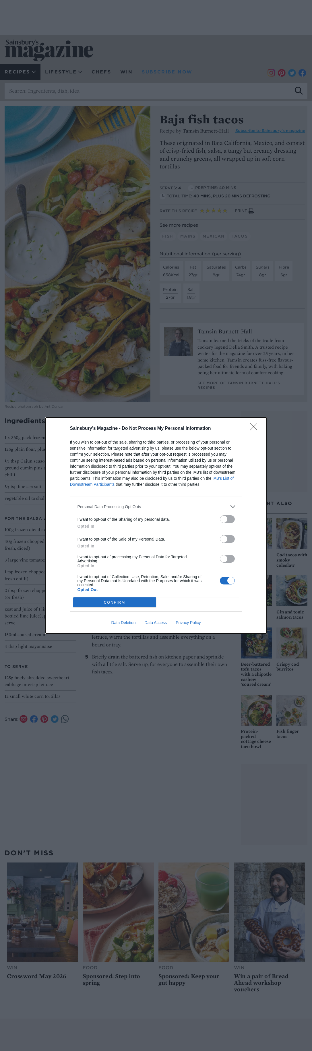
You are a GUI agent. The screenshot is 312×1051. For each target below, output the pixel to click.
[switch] (227, 519)
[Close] (255, 428)
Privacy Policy (188, 622)
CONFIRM (114, 602)
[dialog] (156, 525)
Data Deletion (123, 622)
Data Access (155, 622)
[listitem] (156, 507)
